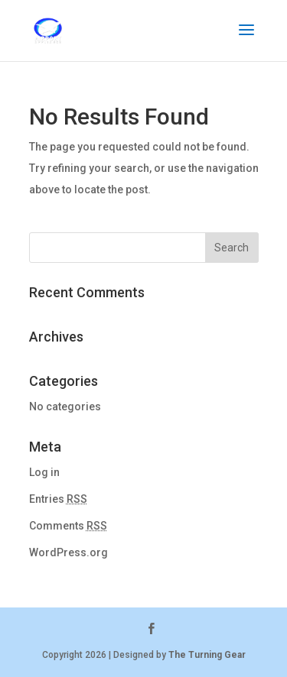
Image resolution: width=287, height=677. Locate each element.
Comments (68, 526)
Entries (58, 499)
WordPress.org (68, 552)
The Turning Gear (207, 654)
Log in (44, 472)
